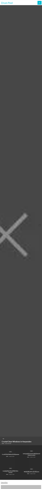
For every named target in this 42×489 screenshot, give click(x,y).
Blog (3, 438)
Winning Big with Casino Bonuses (31, 471)
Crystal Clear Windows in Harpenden (16, 441)
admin (3, 443)
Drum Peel (7, 2)
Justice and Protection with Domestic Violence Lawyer (31, 454)
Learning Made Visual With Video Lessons (10, 471)
